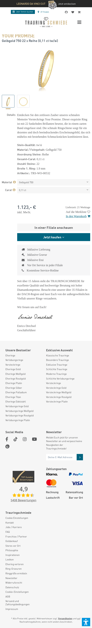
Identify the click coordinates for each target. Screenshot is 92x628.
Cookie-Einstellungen (17, 591)
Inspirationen (12, 554)
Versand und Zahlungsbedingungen (17, 602)
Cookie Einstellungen (16, 517)
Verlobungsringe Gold (17, 406)
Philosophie (11, 550)
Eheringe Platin (13, 383)
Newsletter (11, 578)
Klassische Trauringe (57, 355)
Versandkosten (65, 618)
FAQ (7, 531)
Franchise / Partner (16, 536)
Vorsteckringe (12, 364)
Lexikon (9, 559)
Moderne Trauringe (56, 373)
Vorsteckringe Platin (57, 401)
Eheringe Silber (13, 387)
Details (11, 115)
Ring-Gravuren (13, 568)
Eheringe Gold (13, 369)
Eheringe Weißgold (15, 373)
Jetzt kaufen (52, 237)
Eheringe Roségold (15, 378)
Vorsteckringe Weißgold (58, 392)
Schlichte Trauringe (56, 369)
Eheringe (10, 355)
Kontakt (9, 522)
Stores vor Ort (12, 545)
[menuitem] (23, 355)
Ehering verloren (14, 564)
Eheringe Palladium (16, 392)
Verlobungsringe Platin (17, 420)
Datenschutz (12, 587)
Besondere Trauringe (57, 359)
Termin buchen (23, 11)
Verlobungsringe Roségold (19, 415)
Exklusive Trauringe (56, 364)
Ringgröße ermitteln (16, 573)
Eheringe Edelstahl (15, 401)
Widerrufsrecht (13, 582)
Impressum (11, 608)
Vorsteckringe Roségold (58, 396)
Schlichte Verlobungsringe (60, 378)
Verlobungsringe (14, 359)
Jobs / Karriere (13, 527)
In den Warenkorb (78, 216)
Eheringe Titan (13, 396)
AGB (7, 596)
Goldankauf (11, 541)
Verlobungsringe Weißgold (19, 410)
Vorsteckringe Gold (56, 387)
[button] (86, 622)
